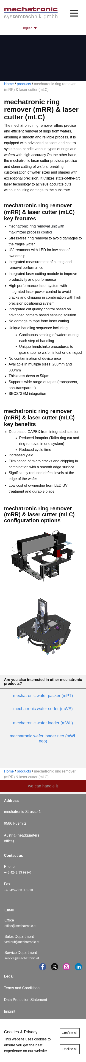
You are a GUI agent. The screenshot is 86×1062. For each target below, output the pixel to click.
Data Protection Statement (25, 1000)
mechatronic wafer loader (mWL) (43, 723)
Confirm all (69, 1033)
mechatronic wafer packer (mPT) (43, 695)
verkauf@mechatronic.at (22, 942)
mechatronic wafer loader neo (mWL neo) (43, 738)
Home (9, 84)
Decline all (69, 1049)
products (24, 84)
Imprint (9, 1011)
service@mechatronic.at (22, 958)
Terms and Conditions (22, 988)
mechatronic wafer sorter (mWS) (43, 708)
